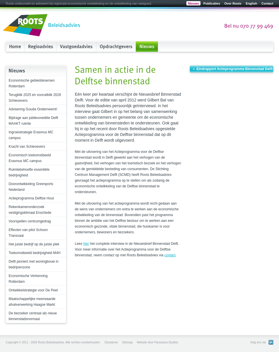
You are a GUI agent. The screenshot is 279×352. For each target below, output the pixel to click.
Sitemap (127, 342)
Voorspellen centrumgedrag (30, 221)
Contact (267, 3)
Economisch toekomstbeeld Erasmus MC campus (30, 158)
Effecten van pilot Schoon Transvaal (28, 233)
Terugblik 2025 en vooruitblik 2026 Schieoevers (35, 98)
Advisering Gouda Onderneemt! (33, 109)
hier (86, 244)
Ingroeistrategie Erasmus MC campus (31, 135)
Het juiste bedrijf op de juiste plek (34, 244)
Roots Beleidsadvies (41, 26)
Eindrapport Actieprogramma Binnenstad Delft (234, 69)
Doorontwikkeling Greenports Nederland (31, 187)
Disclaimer (111, 342)
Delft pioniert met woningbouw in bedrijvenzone (33, 264)
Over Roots (232, 3)
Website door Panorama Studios (157, 342)
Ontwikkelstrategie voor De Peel (33, 290)
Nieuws (193, 3)
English (251, 3)
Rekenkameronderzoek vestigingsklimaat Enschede (30, 210)
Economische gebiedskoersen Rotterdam (32, 83)
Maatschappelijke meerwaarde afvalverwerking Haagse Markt (32, 302)
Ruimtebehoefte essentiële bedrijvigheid (29, 172)
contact (170, 255)
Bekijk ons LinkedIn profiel (271, 342)
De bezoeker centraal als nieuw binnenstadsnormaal (33, 316)
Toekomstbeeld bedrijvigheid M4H (34, 253)
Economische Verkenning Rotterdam (28, 279)
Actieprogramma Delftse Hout (31, 198)
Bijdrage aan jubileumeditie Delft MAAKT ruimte (33, 121)
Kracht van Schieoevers (27, 147)
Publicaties (211, 3)
